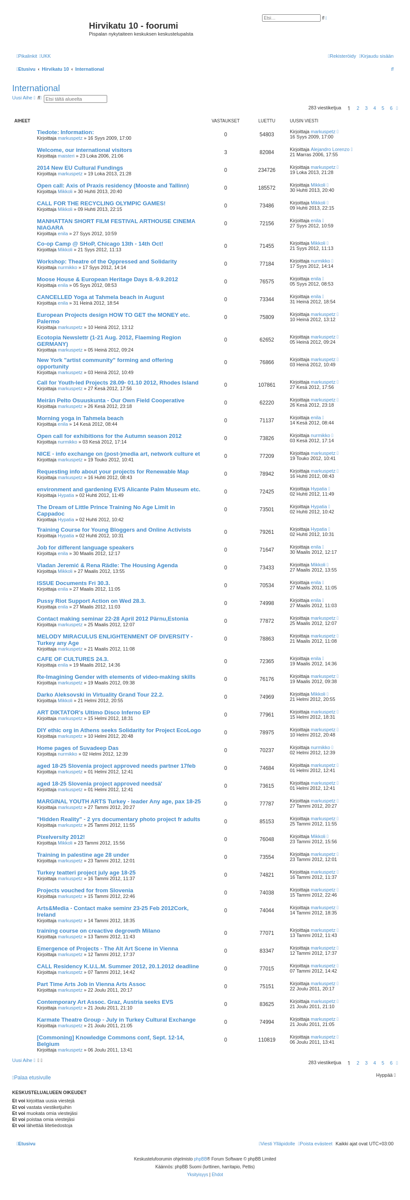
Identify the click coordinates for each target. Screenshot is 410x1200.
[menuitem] (45, 56)
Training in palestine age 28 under (83, 855)
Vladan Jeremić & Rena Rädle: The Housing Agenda (107, 565)
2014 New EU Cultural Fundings (80, 167)
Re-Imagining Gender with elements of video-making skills (116, 677)
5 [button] (383, 108)
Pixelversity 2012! (61, 837)
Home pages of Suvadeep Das (77, 748)
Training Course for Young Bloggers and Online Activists (114, 529)
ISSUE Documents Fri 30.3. (73, 583)
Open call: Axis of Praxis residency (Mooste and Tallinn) (113, 185)
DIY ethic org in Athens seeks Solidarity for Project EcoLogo (119, 730)
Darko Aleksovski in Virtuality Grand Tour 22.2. (100, 694)
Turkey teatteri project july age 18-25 (86, 872)
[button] (397, 108)
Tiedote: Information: (65, 132)
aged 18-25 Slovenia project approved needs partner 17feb (116, 766)
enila (63, 233)
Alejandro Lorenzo (330, 149)
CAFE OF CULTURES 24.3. (72, 659)
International (36, 88)
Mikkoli (65, 191)
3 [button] (366, 108)
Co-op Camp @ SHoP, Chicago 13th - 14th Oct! (100, 243)
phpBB (200, 1159)
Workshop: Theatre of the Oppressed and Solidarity (107, 261)
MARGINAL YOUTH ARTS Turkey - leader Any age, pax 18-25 (119, 801)
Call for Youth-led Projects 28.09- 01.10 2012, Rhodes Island (118, 382)
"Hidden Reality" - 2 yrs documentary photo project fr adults (118, 819)
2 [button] (358, 108)
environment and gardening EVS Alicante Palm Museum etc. (118, 489)
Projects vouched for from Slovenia (85, 890)
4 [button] (374, 108)
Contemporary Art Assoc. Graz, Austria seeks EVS (105, 1002)
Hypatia (66, 495)
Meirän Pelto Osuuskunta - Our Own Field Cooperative (110, 400)
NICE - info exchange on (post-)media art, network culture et (118, 453)
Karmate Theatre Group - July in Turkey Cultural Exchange (116, 1019)
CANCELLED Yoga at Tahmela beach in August (100, 297)
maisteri (66, 155)
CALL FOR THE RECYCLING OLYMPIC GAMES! (101, 203)
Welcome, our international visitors (84, 150)
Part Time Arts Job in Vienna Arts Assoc (91, 984)
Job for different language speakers (85, 547)
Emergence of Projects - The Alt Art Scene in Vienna (107, 948)
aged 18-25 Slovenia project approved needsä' (99, 783)
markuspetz (70, 138)
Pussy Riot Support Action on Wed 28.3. (91, 601)
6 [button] (391, 108)
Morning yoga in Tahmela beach (80, 418)
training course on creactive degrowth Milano (98, 930)
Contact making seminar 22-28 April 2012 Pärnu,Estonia (112, 618)
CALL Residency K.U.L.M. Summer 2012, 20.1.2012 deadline (118, 966)
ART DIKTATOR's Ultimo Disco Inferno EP (93, 712)
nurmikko (67, 267)
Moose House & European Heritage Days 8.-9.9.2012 (107, 279)
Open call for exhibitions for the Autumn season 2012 (109, 436)
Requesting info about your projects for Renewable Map (113, 471)
